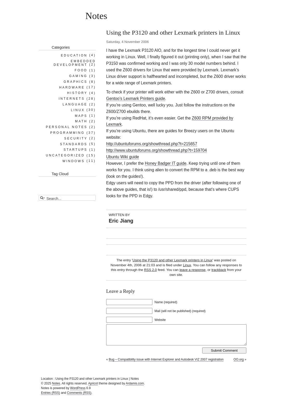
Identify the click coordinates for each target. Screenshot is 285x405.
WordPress (77, 392)
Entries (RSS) (50, 396)
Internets (72, 98)
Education (74, 55)
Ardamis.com (135, 387)
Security (75, 138)
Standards (73, 144)
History (77, 93)
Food (81, 70)
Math (81, 121)
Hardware (72, 87)
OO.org (239, 363)
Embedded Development (75, 62)
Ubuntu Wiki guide (122, 157)
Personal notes (66, 127)
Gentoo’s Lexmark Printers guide (135, 98)
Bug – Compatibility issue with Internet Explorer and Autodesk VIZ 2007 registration (166, 363)
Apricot (93, 387)
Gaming (78, 76)
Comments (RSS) (79, 396)
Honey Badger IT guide (165, 163)
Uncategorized (65, 155)
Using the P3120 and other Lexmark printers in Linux (172, 260)
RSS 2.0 (150, 270)
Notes (96, 16)
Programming (67, 133)
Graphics (75, 82)
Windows (73, 161)
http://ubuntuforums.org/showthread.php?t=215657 (151, 144)
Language (75, 104)
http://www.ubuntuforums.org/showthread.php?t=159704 (156, 150)
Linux (187, 265)
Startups (75, 149)
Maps (81, 115)
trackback (219, 270)
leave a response (192, 270)
